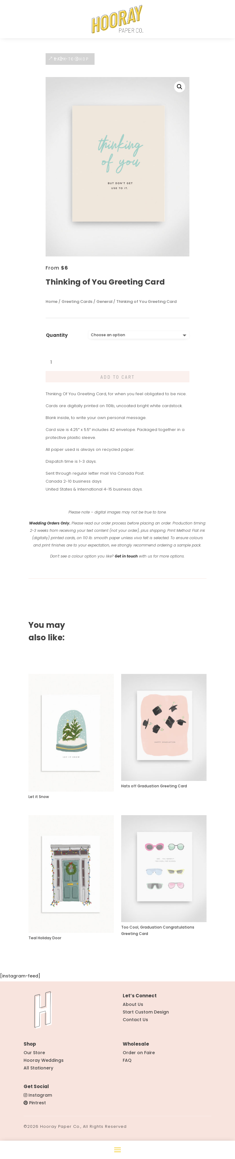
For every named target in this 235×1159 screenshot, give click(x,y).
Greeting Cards (77, 304)
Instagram (40, 1098)
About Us (133, 1007)
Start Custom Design (146, 1015)
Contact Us (135, 1023)
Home (52, 304)
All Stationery (38, 1071)
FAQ (127, 1063)
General (104, 304)
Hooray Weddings (44, 1063)
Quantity (57, 338)
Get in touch (126, 559)
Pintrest (37, 1106)
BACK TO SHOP (71, 61)
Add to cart (117, 380)
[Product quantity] (55, 365)
